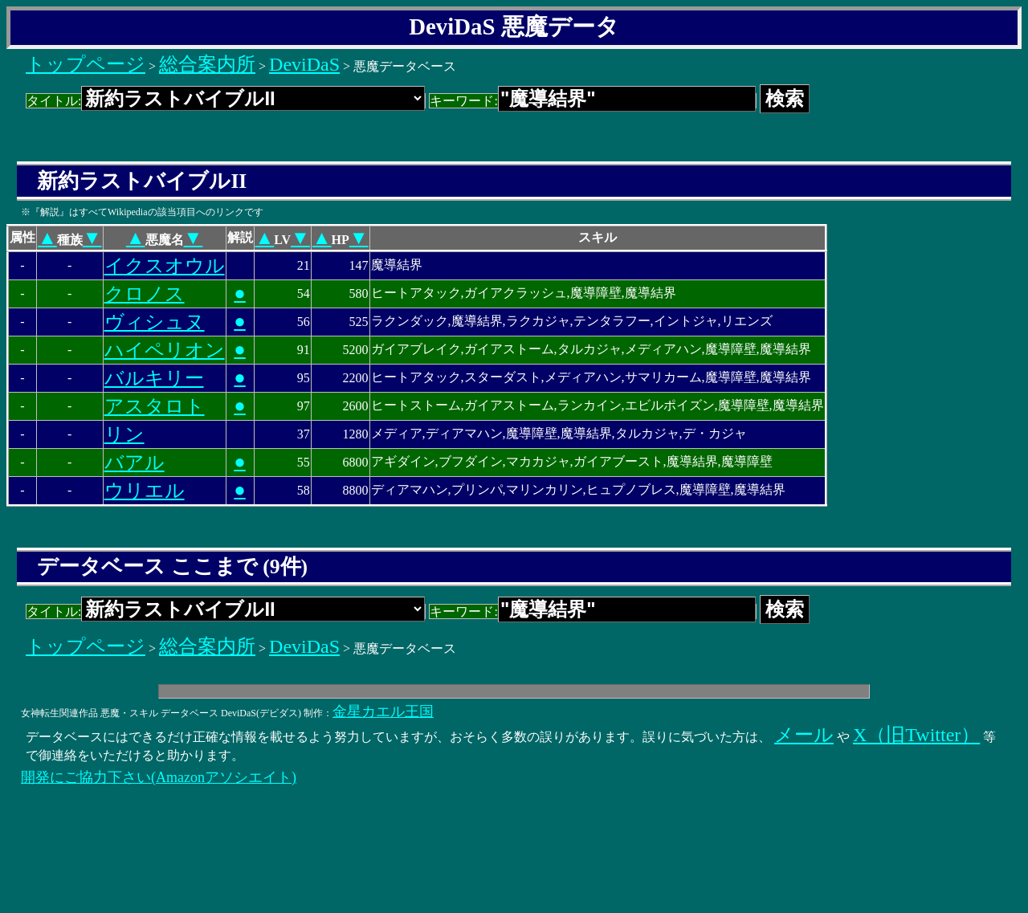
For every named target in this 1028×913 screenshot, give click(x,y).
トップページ (85, 64)
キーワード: (592, 100)
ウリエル (144, 490)
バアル (134, 462)
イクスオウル (164, 265)
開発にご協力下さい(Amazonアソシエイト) (158, 777)
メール (804, 734)
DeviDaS (304, 64)
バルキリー (154, 378)
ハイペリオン (164, 350)
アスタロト (154, 406)
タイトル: (226, 100)
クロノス (144, 293)
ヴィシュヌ (154, 322)
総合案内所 (207, 64)
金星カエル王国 (383, 711)
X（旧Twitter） (916, 734)
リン (124, 434)
